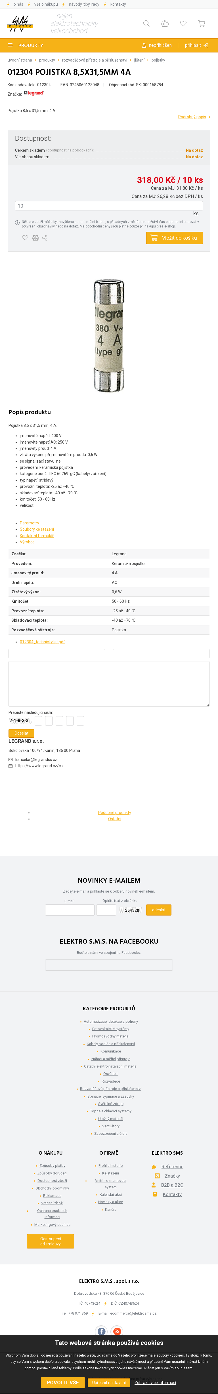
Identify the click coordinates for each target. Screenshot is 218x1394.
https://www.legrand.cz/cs (39, 766)
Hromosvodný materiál (110, 1036)
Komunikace (110, 1051)
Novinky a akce (110, 1202)
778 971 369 (78, 1313)
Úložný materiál (110, 1119)
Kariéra (110, 1209)
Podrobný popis (192, 117)
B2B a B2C (172, 1185)
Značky (172, 1176)
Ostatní (114, 819)
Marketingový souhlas (52, 1224)
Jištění (139, 60)
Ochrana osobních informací (52, 1214)
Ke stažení (110, 1173)
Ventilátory (111, 1126)
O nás (18, 4)
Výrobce (27, 542)
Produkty (30, 46)
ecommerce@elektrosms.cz (133, 1313)
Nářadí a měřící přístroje (110, 1059)
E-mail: (69, 901)
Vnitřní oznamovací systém (110, 1183)
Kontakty (118, 4)
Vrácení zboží (52, 1203)
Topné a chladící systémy (110, 1111)
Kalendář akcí (111, 1194)
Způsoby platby (52, 1165)
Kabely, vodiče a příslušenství (111, 1044)
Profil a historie (110, 1165)
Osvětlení (110, 1074)
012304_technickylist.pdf (42, 642)
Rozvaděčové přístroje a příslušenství (94, 60)
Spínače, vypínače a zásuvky (110, 1096)
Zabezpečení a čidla (110, 1133)
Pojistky (158, 60)
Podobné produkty (114, 812)
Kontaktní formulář (37, 535)
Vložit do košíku (179, 238)
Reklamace (52, 1195)
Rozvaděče (111, 1081)
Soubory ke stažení (37, 529)
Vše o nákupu (46, 4)
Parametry (29, 523)
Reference (172, 1166)
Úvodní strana (20, 60)
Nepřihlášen (160, 45)
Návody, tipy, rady (84, 4)
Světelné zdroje (110, 1104)
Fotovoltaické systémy (110, 1029)
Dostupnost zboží (52, 1180)
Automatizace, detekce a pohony (111, 1021)
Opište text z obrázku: (120, 901)
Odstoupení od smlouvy (50, 1241)
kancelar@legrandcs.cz (36, 759)
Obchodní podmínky (52, 1188)
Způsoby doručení (52, 1173)
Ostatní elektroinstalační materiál (110, 1066)
